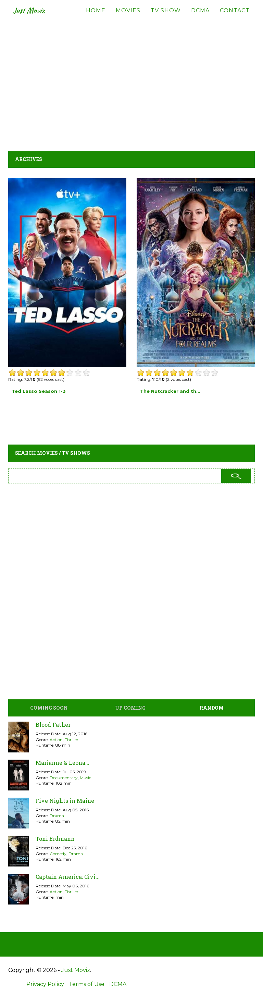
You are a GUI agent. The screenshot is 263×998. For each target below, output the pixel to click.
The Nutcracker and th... (170, 391)
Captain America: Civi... (68, 876)
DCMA (200, 17)
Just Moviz (33, 17)
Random (212, 707)
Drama (57, 815)
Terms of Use (86, 984)
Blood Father (53, 724)
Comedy (58, 853)
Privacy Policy (45, 984)
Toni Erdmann (55, 838)
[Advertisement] (131, 82)
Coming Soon (49, 707)
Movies (128, 17)
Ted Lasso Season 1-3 (39, 391)
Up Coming (130, 707)
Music (85, 777)
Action (56, 739)
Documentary (64, 777)
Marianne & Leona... (62, 762)
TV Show (166, 17)
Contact (235, 17)
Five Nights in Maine (65, 800)
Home (95, 17)
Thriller (71, 739)
